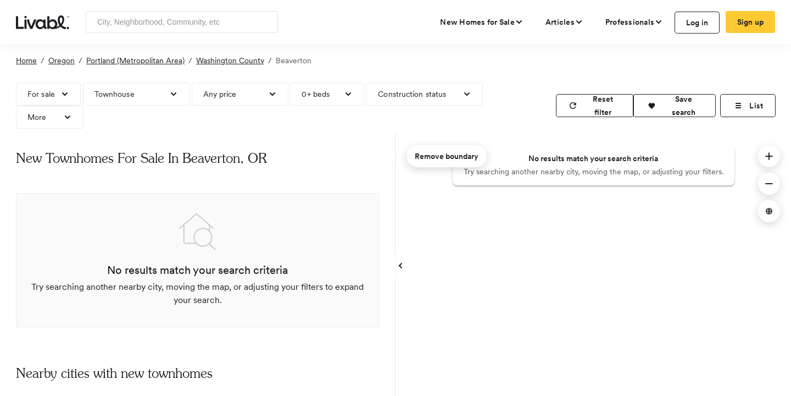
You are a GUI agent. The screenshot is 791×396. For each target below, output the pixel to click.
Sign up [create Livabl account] (750, 22)
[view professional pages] (634, 22)
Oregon (61, 60)
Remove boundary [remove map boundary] (446, 156)
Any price (220, 94)
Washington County (230, 60)
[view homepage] (42, 21)
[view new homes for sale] (481, 22)
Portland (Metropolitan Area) (135, 60)
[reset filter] (594, 106)
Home (26, 60)
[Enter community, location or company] (182, 22)
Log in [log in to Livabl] (697, 22)
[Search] (265, 22)
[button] (674, 106)
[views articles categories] (564, 22)
